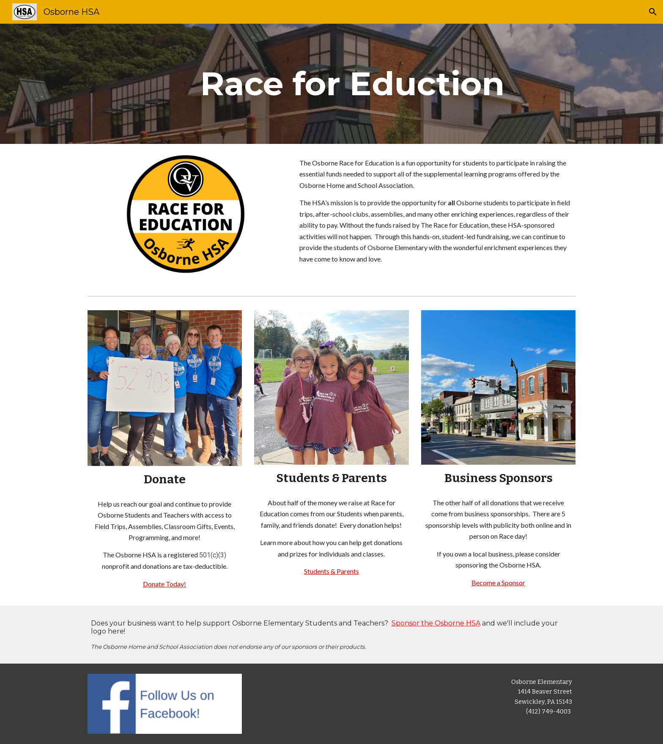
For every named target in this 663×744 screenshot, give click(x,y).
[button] (653, 12)
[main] (352, 84)
